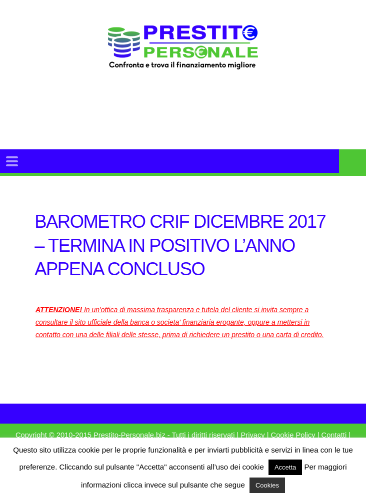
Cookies (267, 485)
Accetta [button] (285, 467)
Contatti (334, 435)
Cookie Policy (293, 435)
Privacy (252, 435)
